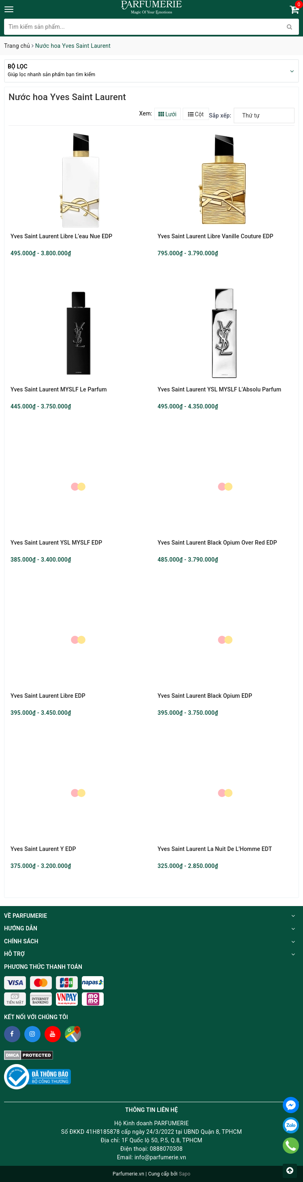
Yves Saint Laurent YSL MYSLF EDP (56, 542)
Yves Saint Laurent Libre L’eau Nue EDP (61, 236)
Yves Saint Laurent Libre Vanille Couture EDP (215, 236)
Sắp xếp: (220, 115)
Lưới (167, 114)
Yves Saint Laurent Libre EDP (48, 696)
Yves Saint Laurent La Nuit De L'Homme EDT (215, 849)
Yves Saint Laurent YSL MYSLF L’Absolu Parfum (219, 389)
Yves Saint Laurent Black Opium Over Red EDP (217, 542)
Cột (196, 114)
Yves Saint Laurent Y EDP (43, 849)
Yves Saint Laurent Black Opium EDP (205, 696)
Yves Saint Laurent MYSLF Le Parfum (59, 389)
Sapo (184, 1174)
